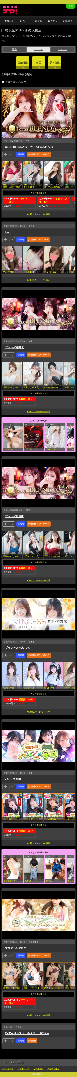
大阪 (13, 1062)
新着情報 (37, 21)
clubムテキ (8, 449)
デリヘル (9, 21)
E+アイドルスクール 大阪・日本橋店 (27, 1033)
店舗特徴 (23, 62)
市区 (38, 62)
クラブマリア (31, 449)
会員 (71, 6)
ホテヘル (62, 49)
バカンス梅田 (13, 779)
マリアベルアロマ (15, 948)
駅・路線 (55, 62)
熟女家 (28, 881)
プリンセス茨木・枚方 (18, 647)
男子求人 (52, 21)
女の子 (23, 21)
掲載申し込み (53, 1069)
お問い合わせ (7, 1069)
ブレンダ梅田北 (14, 347)
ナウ (5, 1062)
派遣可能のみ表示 (14, 81)
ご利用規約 (38, 1069)
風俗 (14, 49)
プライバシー (23, 1069)
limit (7, 232)
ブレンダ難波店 (14, 516)
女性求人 (68, 21)
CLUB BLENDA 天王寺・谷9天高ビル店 (29, 147)
